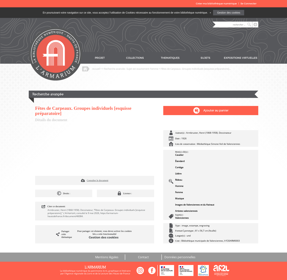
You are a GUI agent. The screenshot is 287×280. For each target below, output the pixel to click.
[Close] (210, 12)
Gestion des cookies (228, 12)
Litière (178, 173)
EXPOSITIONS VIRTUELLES (240, 58)
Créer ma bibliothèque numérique (216, 3)
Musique (179, 198)
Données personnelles (179, 257)
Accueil (96, 68)
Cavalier (179, 154)
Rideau (178, 179)
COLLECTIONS (135, 58)
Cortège (179, 167)
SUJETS (205, 58)
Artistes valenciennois (186, 210)
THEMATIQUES (170, 58)
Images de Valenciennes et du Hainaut (194, 204)
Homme (179, 186)
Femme (179, 192)
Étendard (179, 161)
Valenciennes (182, 217)
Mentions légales (106, 257)
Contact (143, 257)
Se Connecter (248, 3)
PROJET (100, 58)
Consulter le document (97, 180)
